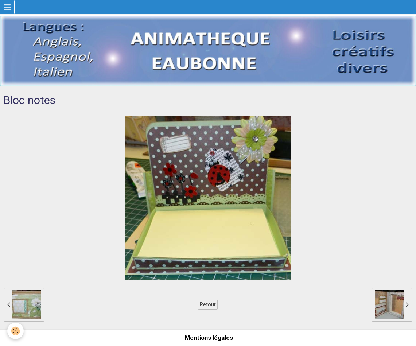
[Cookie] (15, 331)
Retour (208, 304)
